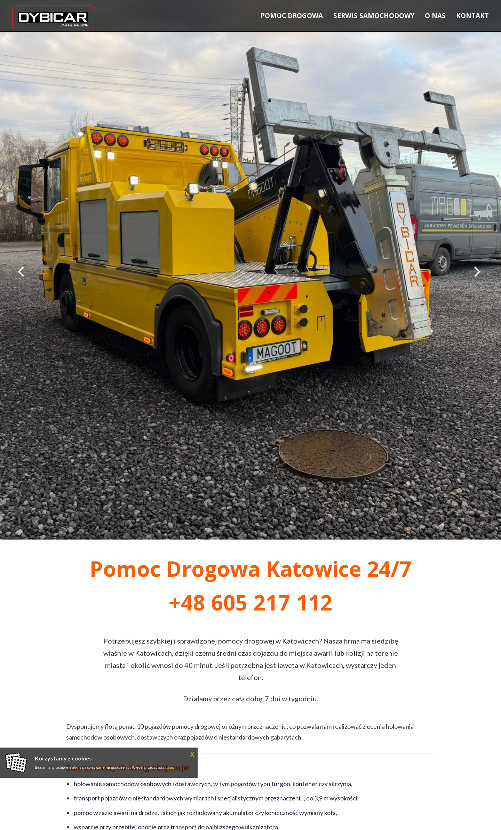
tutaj (169, 767)
